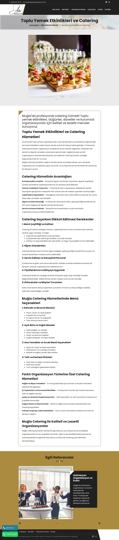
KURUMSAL (22, 532)
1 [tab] (56, 99)
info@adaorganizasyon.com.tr (34, 2)
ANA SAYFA (56, 9)
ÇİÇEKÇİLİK (92, 9)
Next (88, 66)
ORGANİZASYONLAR (78, 9)
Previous (31, 66)
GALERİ (100, 9)
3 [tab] (63, 99)
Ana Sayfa (34, 25)
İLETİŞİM (108, 9)
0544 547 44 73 (15, 2)
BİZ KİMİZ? (65, 9)
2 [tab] (59, 99)
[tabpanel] (59, 66)
